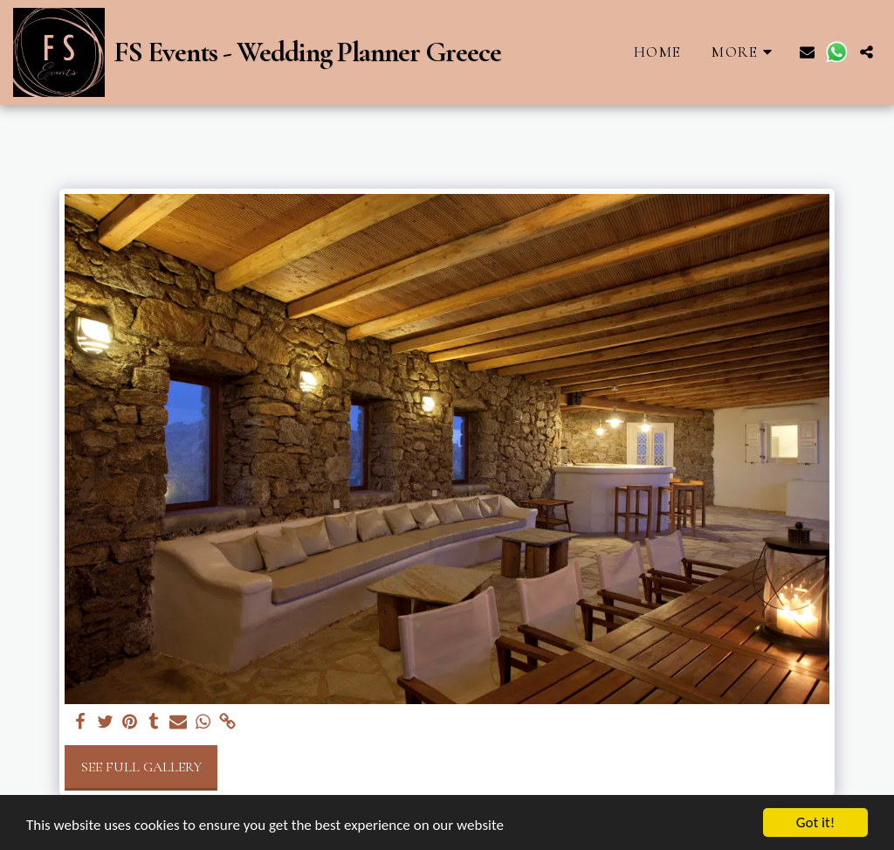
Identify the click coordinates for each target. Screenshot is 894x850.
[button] (807, 52)
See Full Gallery (141, 767)
